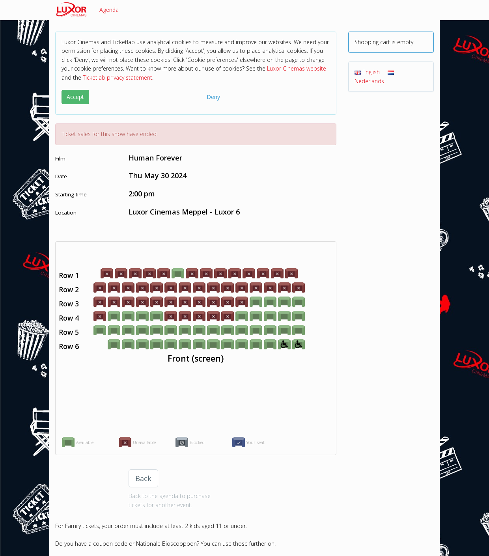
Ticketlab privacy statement (117, 77)
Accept (75, 97)
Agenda (109, 9)
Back (143, 478)
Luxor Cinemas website (296, 68)
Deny (213, 97)
